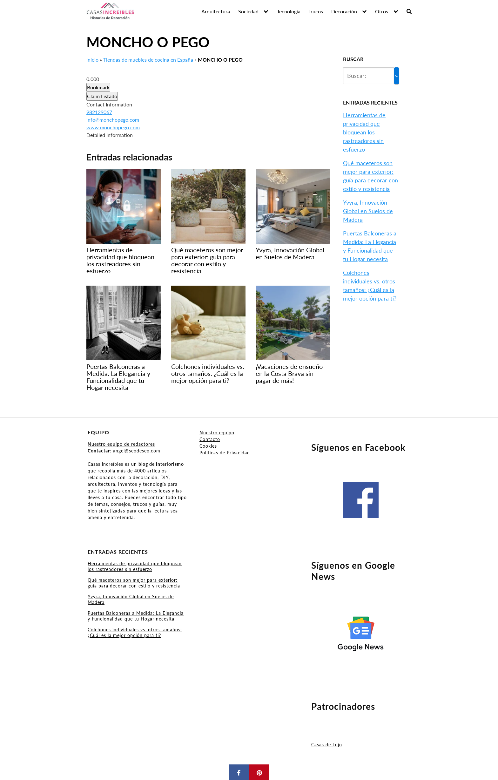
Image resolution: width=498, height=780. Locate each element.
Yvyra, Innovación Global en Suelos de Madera (368, 211)
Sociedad (248, 11)
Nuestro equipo (216, 432)
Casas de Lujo (326, 744)
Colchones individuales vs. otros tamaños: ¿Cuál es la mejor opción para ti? (135, 632)
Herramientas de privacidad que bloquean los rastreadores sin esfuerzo (364, 132)
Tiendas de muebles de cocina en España (148, 60)
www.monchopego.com (113, 127)
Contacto (209, 439)
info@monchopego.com (112, 120)
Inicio (92, 60)
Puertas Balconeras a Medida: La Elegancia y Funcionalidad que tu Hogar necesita (136, 615)
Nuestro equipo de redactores (121, 444)
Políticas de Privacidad (224, 452)
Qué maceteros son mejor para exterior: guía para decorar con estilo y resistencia (134, 582)
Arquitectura (215, 11)
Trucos (315, 11)
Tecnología (288, 11)
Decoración (344, 11)
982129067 (99, 112)
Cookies (208, 446)
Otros (381, 11)
